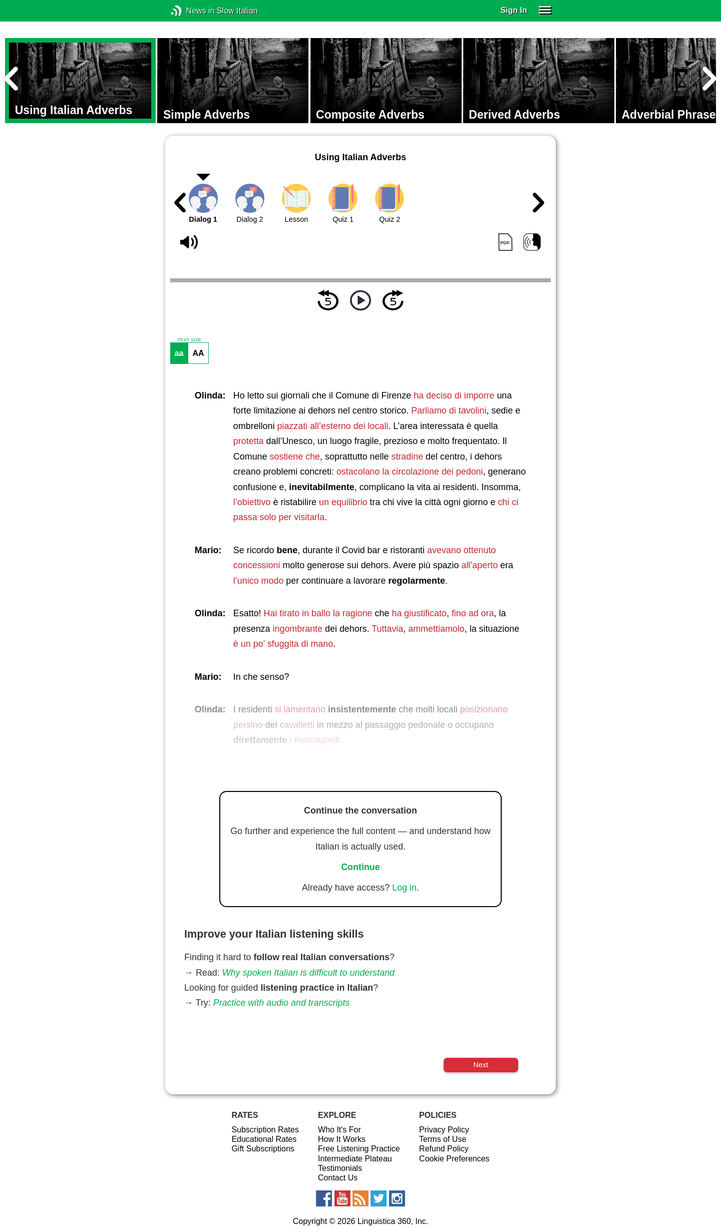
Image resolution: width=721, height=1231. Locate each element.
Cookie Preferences (454, 1158)
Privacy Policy (444, 1129)
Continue (360, 867)
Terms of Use (442, 1139)
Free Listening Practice (359, 1148)
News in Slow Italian (191, 11)
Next (480, 1065)
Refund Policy (444, 1148)
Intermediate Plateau (355, 1158)
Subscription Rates (264, 1129)
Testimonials (340, 1168)
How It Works (342, 1139)
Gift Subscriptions (262, 1148)
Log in (404, 888)
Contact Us (337, 1177)
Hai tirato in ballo (297, 613)
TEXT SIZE (189, 339)
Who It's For (339, 1129)
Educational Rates (263, 1139)
